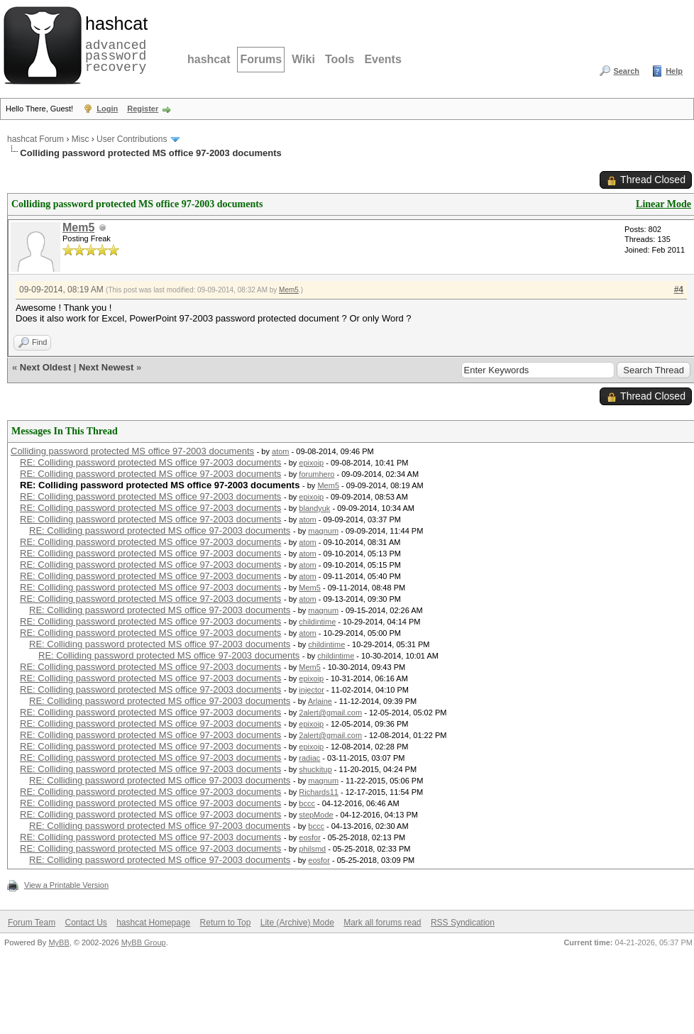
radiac (309, 758)
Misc (80, 139)
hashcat (208, 59)
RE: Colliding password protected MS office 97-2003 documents (150, 462)
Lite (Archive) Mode (297, 923)
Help (674, 71)
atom (280, 451)
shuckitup (315, 769)
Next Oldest (45, 367)
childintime (317, 621)
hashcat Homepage (153, 923)
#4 (678, 290)
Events (382, 59)
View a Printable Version (66, 885)
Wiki (303, 59)
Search (626, 71)
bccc (307, 803)
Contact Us (85, 923)
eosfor (310, 837)
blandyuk (314, 508)
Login (107, 108)
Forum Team (31, 923)
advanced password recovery (113, 43)
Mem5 (78, 227)
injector (311, 690)
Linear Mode (663, 204)
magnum (323, 531)
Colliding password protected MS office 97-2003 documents (132, 451)
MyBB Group (143, 942)
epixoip (311, 462)
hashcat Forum (35, 139)
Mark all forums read (382, 923)
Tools (339, 59)
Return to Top (225, 923)
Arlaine (320, 701)
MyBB (58, 942)
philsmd (312, 849)
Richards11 (318, 792)
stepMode (316, 814)
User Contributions (132, 139)
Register (142, 108)
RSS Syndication (463, 923)
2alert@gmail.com (330, 712)
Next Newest (106, 367)
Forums (261, 59)
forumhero (316, 474)
